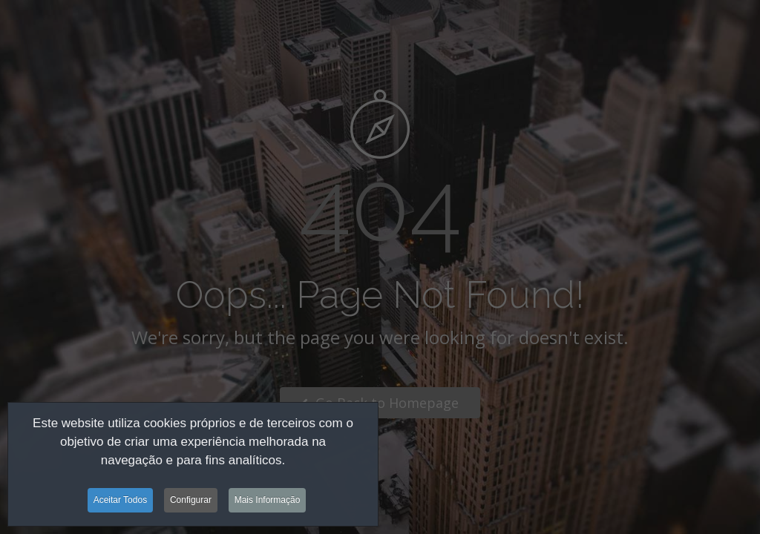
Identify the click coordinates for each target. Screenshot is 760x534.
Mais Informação (268, 502)
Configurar (191, 502)
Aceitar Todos (121, 502)
